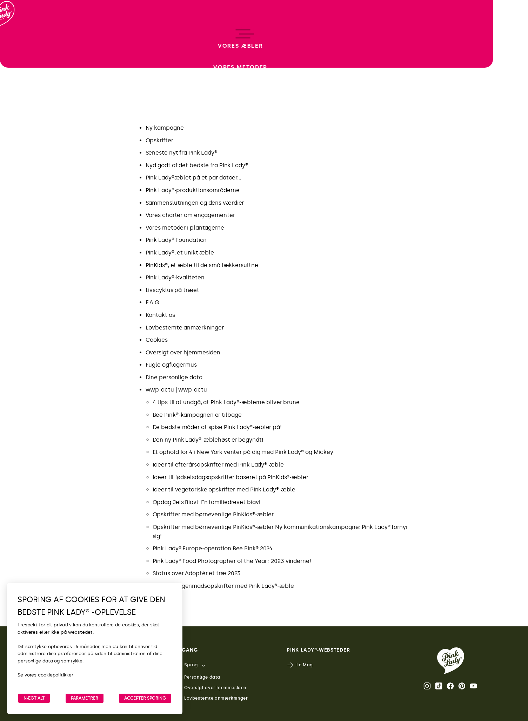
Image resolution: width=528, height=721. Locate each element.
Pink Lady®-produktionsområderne (193, 190)
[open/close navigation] (18, 360)
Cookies (157, 339)
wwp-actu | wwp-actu (176, 389)
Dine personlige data (174, 377)
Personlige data (197, 677)
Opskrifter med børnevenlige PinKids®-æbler (213, 514)
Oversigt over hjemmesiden (183, 352)
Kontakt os (160, 315)
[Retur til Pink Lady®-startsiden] (450, 660)
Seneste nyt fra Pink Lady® (181, 152)
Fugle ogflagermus (171, 364)
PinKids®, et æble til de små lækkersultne (202, 265)
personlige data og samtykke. (51, 661)
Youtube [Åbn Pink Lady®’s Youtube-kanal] (473, 686)
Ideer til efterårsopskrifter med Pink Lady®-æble (218, 464)
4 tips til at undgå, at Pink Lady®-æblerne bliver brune (226, 402)
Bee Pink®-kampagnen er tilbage (197, 414)
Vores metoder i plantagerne (185, 227)
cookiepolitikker (55, 675)
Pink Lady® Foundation (176, 240)
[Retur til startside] (18, 34)
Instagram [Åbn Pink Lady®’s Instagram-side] (427, 686)
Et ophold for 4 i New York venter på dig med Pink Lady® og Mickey (243, 452)
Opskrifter (159, 140)
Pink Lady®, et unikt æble (180, 252)
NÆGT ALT (34, 698)
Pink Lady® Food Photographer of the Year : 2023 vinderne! (232, 561)
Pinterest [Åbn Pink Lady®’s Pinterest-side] (461, 686)
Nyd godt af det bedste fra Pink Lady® (197, 165)
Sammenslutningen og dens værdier (195, 202)
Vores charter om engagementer (190, 215)
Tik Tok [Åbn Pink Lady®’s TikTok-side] (438, 686)
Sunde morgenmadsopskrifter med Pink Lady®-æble (223, 586)
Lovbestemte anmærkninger (185, 327)
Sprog (186, 665)
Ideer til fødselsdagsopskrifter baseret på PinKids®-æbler (230, 477)
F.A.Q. (153, 302)
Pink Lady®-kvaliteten (175, 277)
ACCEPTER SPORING (145, 698)
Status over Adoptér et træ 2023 (197, 573)
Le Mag (300, 665)
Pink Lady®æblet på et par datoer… (194, 177)
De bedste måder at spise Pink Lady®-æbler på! (217, 427)
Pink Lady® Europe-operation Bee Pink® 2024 (213, 548)
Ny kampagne (165, 127)
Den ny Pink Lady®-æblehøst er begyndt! (208, 439)
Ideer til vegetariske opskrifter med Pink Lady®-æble (224, 489)
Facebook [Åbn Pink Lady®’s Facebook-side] (450, 686)
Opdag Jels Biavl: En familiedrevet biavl (207, 502)
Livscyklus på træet (172, 290)
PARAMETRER (84, 698)
